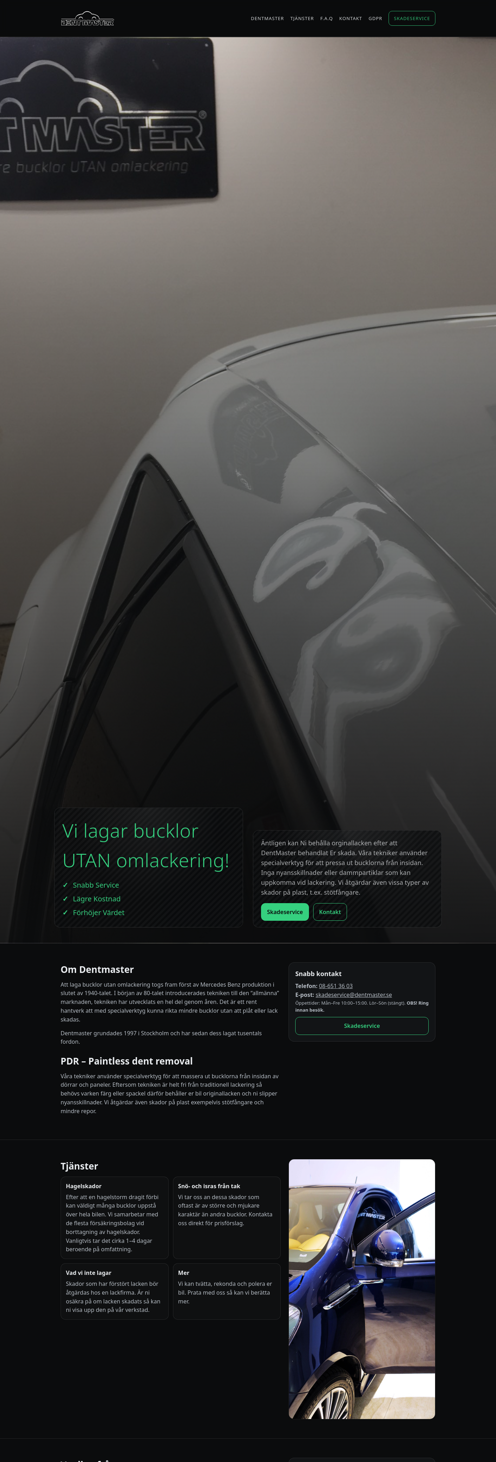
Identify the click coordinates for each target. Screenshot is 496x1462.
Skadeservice (412, 18)
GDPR (375, 18)
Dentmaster (267, 18)
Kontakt (350, 18)
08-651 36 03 (336, 986)
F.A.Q (326, 18)
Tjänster (302, 18)
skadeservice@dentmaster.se (354, 995)
